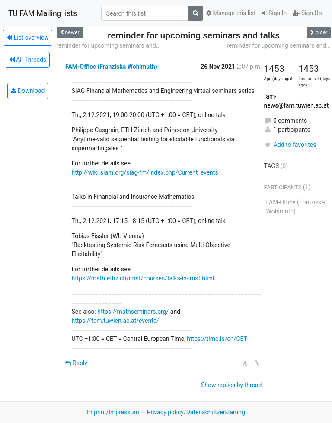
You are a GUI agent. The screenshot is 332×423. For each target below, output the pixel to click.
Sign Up (307, 13)
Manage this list (230, 13)
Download (28, 90)
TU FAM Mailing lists (42, 13)
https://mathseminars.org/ (133, 311)
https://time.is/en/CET (217, 338)
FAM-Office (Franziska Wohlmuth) (111, 66)
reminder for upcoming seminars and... (109, 45)
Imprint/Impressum (113, 412)
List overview (27, 37)
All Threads (27, 59)
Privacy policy (165, 412)
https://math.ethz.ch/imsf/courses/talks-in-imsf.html (143, 278)
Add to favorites (290, 144)
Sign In (274, 13)
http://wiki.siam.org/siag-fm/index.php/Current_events (145, 172)
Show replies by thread (231, 385)
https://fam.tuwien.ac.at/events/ (115, 320)
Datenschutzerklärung (215, 412)
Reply (76, 362)
